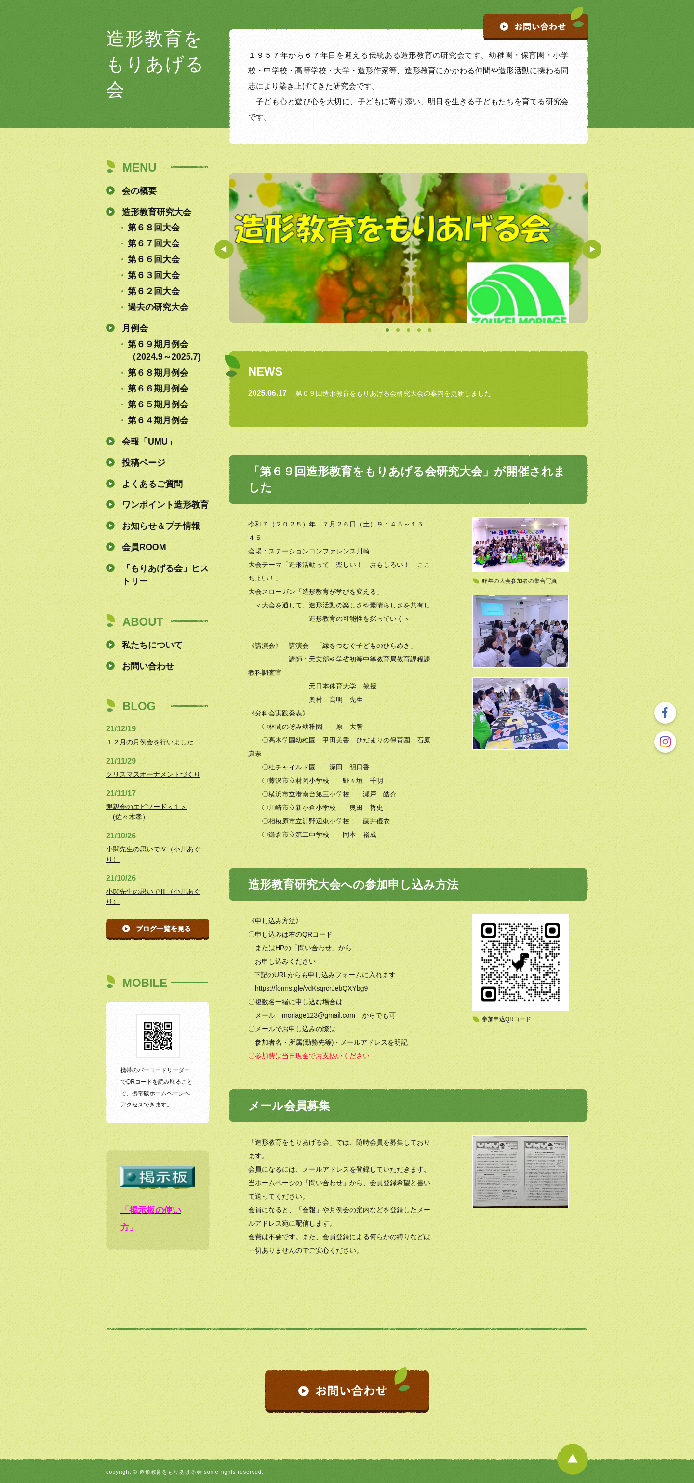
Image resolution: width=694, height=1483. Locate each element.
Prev (224, 249)
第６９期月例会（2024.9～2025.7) (164, 350)
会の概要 (139, 191)
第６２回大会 (154, 291)
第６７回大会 (154, 243)
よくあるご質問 (152, 484)
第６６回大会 (154, 259)
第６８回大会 (154, 227)
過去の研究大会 (158, 307)
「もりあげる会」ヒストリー (165, 575)
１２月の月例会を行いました (150, 742)
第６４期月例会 (158, 420)
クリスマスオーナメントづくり (153, 774)
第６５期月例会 (158, 404)
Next (591, 249)
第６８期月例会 (158, 372)
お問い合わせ (148, 666)
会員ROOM (144, 547)
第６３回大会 (154, 275)
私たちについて (152, 645)
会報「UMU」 (149, 441)
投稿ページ (143, 463)
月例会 (135, 328)
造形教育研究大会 (156, 212)
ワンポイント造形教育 (165, 505)
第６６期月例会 (158, 388)
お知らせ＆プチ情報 (161, 526)
